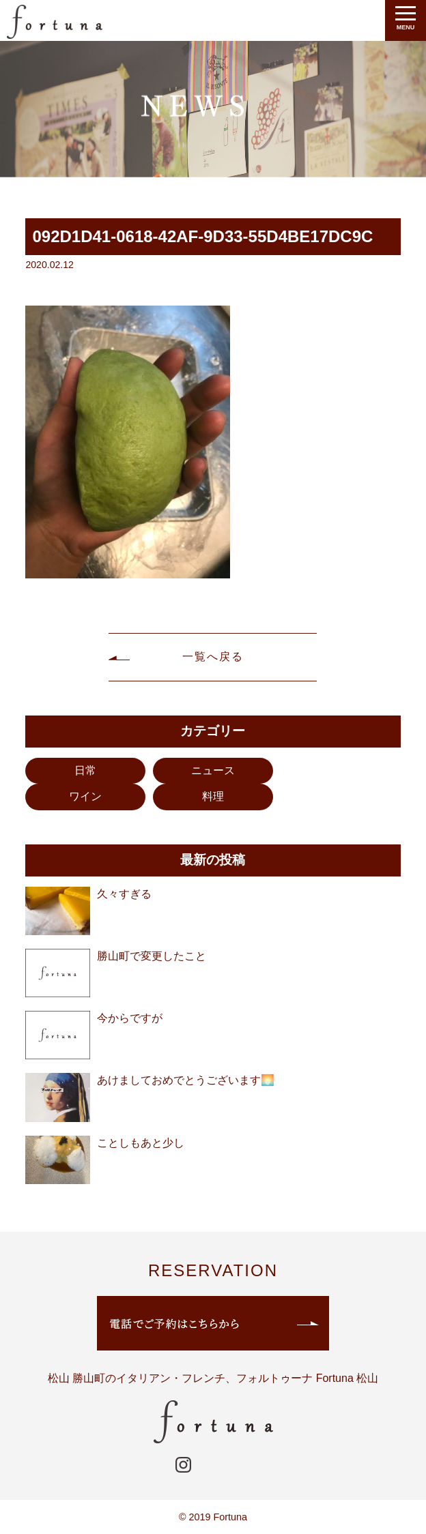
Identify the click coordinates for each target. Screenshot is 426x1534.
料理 (213, 796)
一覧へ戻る (213, 656)
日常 (85, 770)
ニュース (213, 770)
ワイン (85, 796)
